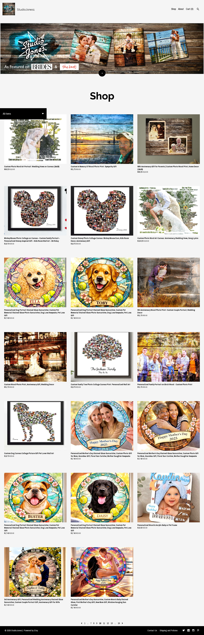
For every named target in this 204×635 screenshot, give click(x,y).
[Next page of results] (122, 623)
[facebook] (188, 630)
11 (104, 623)
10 (100, 623)
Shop (173, 9)
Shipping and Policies (169, 630)
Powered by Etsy (31, 630)
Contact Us (152, 630)
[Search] (198, 9)
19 (119, 623)
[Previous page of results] (82, 623)
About (181, 9)
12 (108, 623)
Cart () (189, 9)
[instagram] (193, 630)
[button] (23, 113)
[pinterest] (198, 630)
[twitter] (183, 630)
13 (112, 623)
